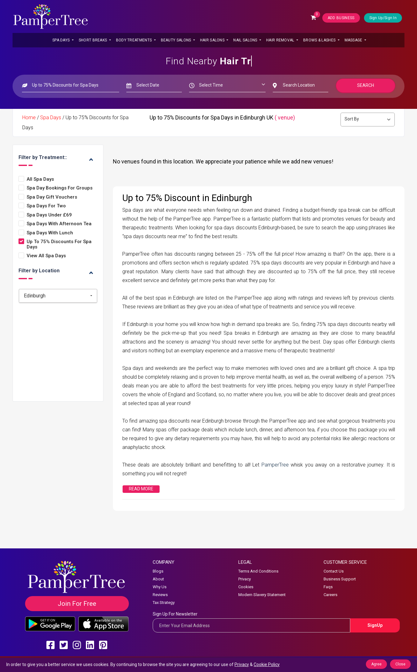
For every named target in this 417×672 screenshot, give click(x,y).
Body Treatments (134, 40)
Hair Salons (213, 40)
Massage (354, 40)
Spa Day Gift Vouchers (52, 197)
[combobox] (58, 296)
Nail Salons (245, 40)
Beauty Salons (176, 40)
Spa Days (61, 40)
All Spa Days (40, 179)
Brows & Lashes (320, 40)
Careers (330, 594)
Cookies (245, 586)
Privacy (244, 579)
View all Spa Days (46, 256)
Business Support (340, 579)
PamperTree (276, 465)
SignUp (375, 625)
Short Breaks (93, 40)
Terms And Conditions (258, 571)
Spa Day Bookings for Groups (59, 188)
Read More (141, 488)
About (158, 579)
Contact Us (334, 571)
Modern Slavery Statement (262, 594)
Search (365, 85)
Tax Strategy (164, 602)
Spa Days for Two (46, 206)
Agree (376, 664)
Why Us (159, 586)
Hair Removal (280, 40)
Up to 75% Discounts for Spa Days (59, 244)
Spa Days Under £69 (49, 215)
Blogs (158, 571)
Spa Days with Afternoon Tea (59, 224)
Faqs (328, 586)
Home (29, 117)
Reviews (160, 594)
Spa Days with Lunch (50, 233)
